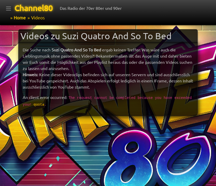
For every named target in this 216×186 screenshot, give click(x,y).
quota (39, 105)
